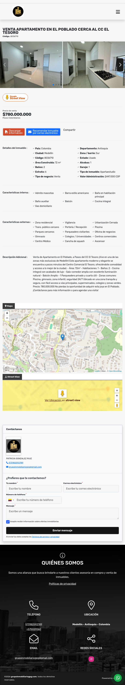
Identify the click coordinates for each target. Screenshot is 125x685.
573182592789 (16, 462)
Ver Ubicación (53, 400)
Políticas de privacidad (62, 583)
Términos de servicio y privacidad (45, 537)
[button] (53, 84)
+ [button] (7, 313)
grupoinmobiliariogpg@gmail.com (25, 467)
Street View (15, 97)
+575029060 (33, 629)
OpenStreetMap (115, 371)
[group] (31, 64)
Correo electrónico (73, 483)
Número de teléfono (16, 494)
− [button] (7, 318)
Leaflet (97, 371)
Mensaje (10, 506)
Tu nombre (12, 483)
